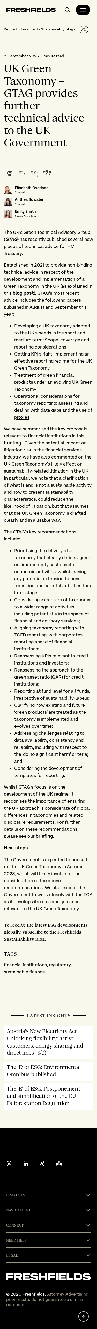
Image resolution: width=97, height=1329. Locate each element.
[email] (9, 173)
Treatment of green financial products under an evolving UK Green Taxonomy (53, 382)
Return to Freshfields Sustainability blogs (40, 29)
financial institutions (25, 964)
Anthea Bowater (29, 199)
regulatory (60, 964)
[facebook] (46, 173)
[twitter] (22, 173)
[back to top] (83, 1316)
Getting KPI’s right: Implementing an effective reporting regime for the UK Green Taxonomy (53, 361)
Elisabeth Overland (32, 188)
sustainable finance (24, 972)
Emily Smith (25, 211)
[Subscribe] (83, 29)
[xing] (42, 1163)
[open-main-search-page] (67, 10)
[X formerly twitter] (9, 1163)
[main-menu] (83, 10)
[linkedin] (34, 173)
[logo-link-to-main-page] (31, 10)
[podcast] (59, 1163)
